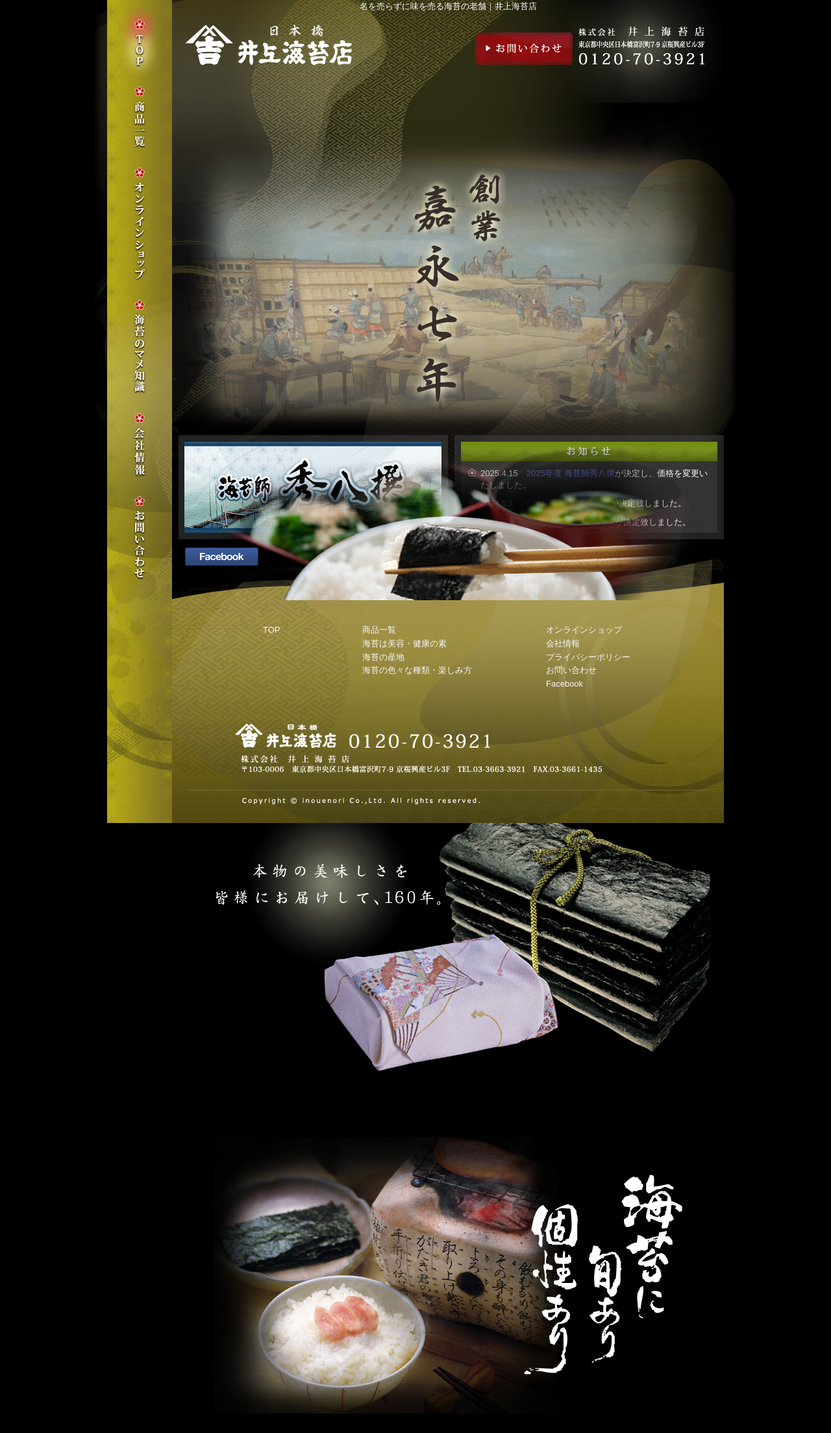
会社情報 (563, 643)
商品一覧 (379, 630)
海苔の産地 (383, 657)
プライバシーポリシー (588, 657)
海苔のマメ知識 (139, 346)
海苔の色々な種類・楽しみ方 (417, 670)
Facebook (564, 684)
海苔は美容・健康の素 (404, 643)
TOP (271, 630)
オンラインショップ (584, 630)
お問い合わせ (524, 48)
